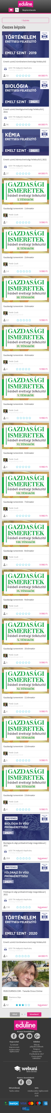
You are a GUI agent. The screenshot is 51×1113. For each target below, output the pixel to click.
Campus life (36, 1051)
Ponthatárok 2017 (37, 1054)
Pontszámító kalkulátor (37, 1057)
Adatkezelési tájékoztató (14, 1050)
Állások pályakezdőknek (36, 1045)
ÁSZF (37, 1093)
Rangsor (36, 1049)
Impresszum (14, 1047)
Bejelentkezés (29, 10)
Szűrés (25, 20)
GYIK (36, 1096)
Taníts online (14, 1091)
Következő (34, 1014)
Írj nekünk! (14, 1044)
